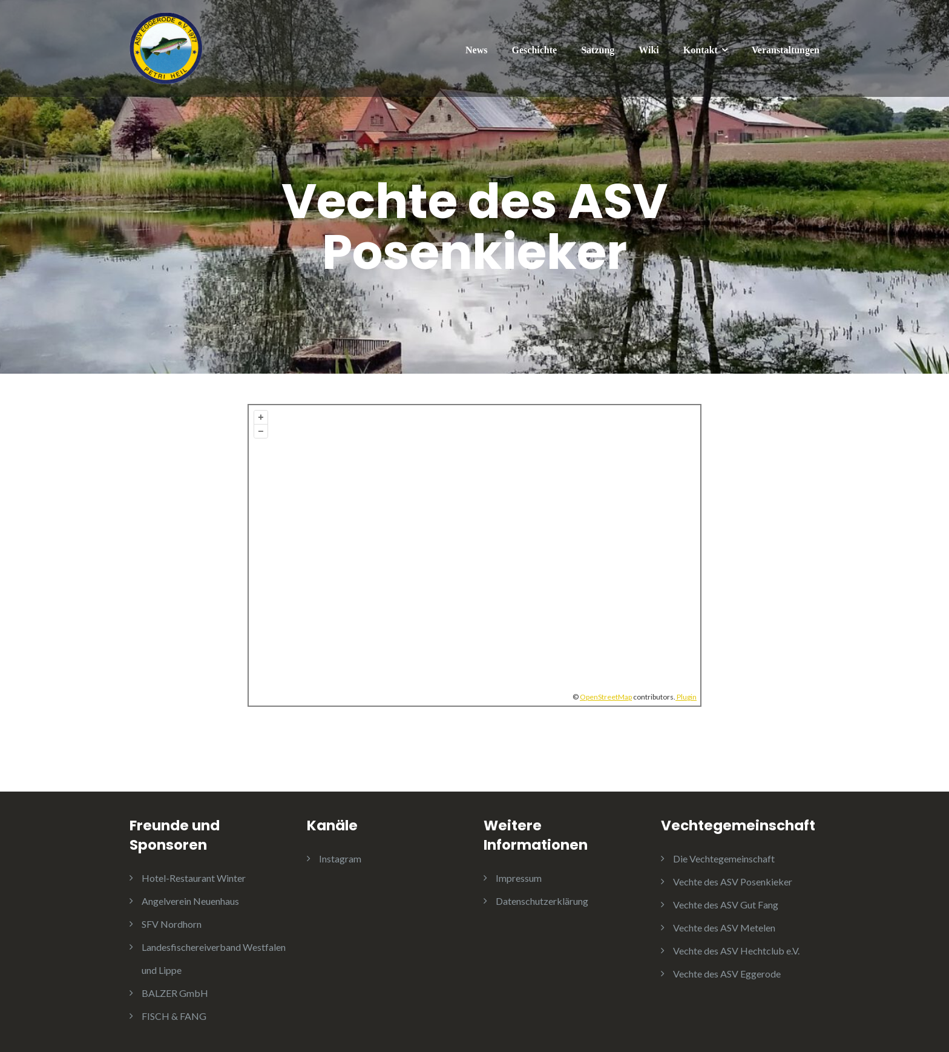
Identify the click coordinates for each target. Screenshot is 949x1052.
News (476, 50)
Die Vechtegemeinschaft (724, 858)
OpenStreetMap (606, 696)
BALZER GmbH (175, 993)
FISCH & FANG (174, 1016)
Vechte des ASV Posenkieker (732, 881)
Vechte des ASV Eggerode (727, 973)
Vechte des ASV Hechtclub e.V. (736, 950)
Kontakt (700, 50)
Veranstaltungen (785, 50)
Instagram (340, 858)
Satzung (597, 50)
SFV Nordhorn (172, 924)
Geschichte (534, 50)
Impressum (519, 878)
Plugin (686, 696)
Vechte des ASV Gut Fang (725, 904)
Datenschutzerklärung (542, 901)
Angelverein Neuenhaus (190, 901)
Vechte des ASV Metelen (724, 927)
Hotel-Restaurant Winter (194, 878)
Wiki (649, 50)
